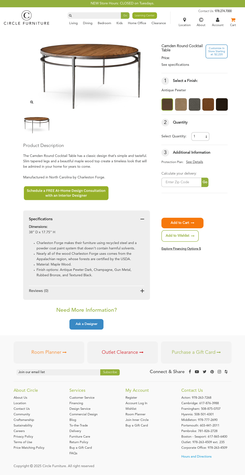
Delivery (75, 431)
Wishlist (130, 409)
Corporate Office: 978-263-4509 (204, 447)
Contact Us (22, 409)
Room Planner (49, 352)
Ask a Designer (86, 324)
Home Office (137, 23)
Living (73, 23)
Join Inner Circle (137, 420)
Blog (72, 420)
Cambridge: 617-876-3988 (200, 403)
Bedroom (104, 23)
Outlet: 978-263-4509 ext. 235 (203, 442)
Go (125, 15)
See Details (194, 162)
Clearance (158, 23)
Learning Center (145, 15)
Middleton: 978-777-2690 (199, 420)
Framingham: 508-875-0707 (201, 409)
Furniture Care (79, 436)
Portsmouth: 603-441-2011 (200, 425)
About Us (20, 397)
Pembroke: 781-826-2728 (199, 431)
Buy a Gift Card (80, 447)
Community (22, 414)
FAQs (73, 453)
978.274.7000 (223, 11)
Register (131, 397)
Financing (76, 403)
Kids (119, 23)
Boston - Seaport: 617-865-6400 (204, 436)
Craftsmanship (24, 420)
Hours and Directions (196, 456)
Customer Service (81, 397)
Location (20, 403)
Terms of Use (23, 442)
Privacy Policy (23, 436)
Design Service (79, 409)
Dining (87, 23)
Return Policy (78, 442)
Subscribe (110, 372)
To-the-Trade (78, 425)
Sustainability (23, 425)
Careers (19, 431)
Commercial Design (83, 414)
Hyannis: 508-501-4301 (197, 414)
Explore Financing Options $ (181, 249)
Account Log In (136, 403)
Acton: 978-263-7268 (196, 397)
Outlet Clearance (122, 352)
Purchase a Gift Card (196, 352)
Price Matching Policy (29, 447)
